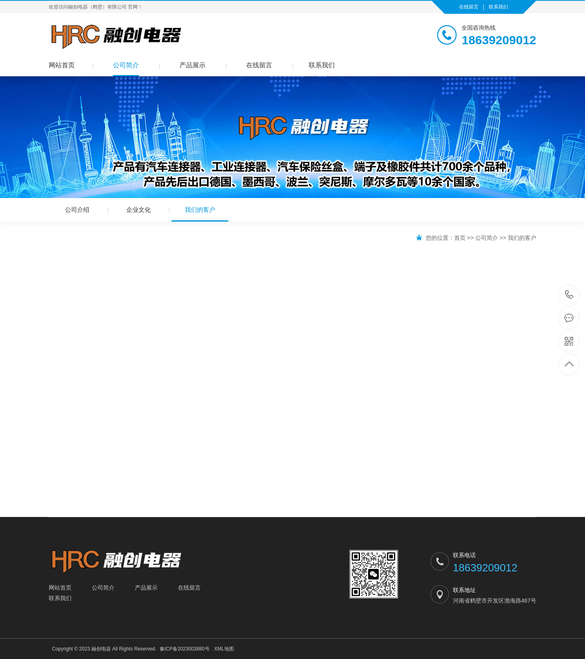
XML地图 (224, 649)
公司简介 (126, 65)
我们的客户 (199, 214)
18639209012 (569, 294)
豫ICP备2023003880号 (185, 649)
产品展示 (193, 65)
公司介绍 (77, 209)
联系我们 (498, 7)
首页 (460, 238)
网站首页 (62, 65)
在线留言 (469, 7)
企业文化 (138, 209)
